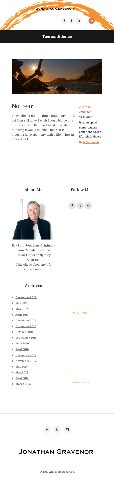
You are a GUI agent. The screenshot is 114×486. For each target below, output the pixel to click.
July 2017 (21, 303)
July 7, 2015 (86, 107)
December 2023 (26, 297)
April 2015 (22, 378)
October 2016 (24, 332)
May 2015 (21, 372)
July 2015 (21, 366)
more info (79, 382)
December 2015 (25, 355)
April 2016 (22, 349)
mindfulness (93, 136)
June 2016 (22, 343)
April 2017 (22, 314)
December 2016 (25, 320)
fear (98, 132)
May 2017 (21, 309)
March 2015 (23, 384)
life (81, 136)
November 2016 (25, 326)
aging (82, 127)
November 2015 (25, 361)
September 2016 (26, 337)
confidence (86, 132)
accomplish (90, 122)
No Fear (22, 106)
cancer (92, 127)
